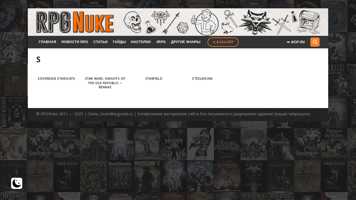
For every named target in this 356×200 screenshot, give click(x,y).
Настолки (141, 42)
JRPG (161, 42)
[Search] (314, 42)
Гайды (119, 42)
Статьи (100, 42)
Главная (47, 42)
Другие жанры (186, 42)
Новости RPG (74, 42)
